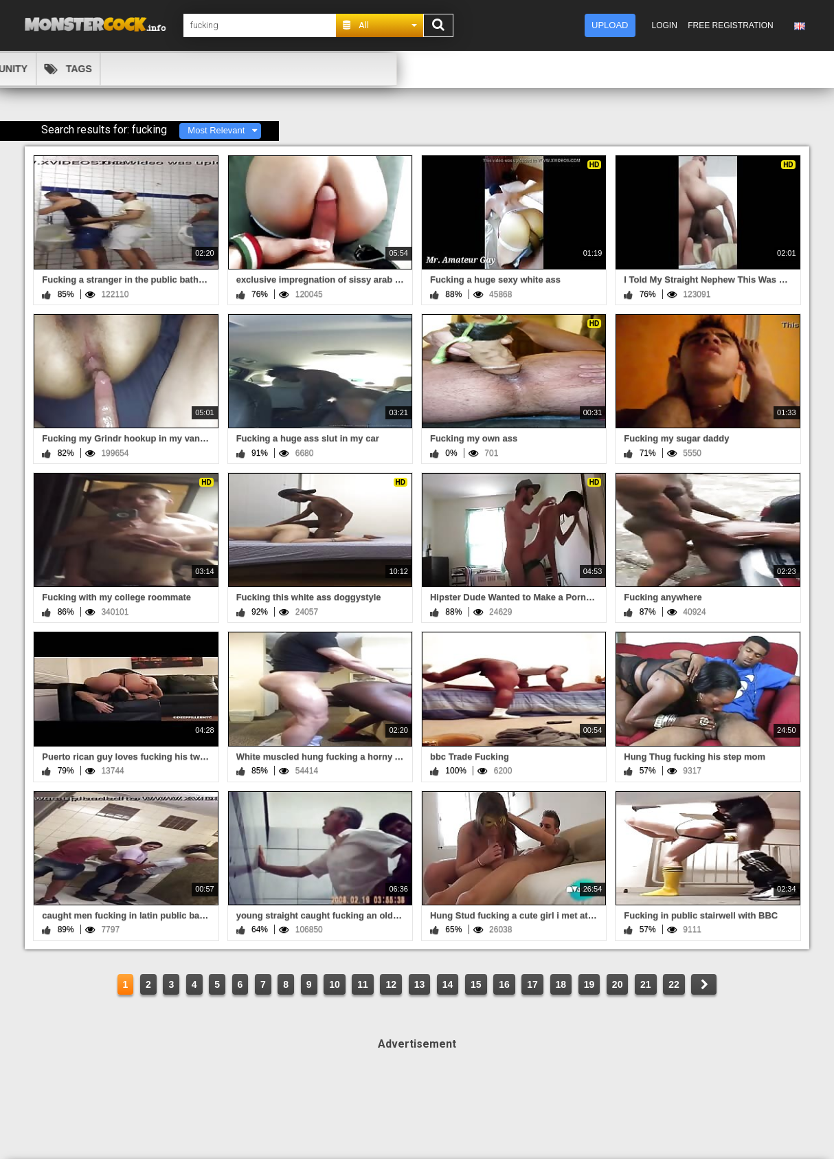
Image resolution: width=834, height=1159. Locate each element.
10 (334, 984)
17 (532, 984)
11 (362, 984)
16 (504, 984)
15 (476, 984)
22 (673, 984)
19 (589, 984)
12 (390, 984)
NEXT (704, 984)
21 (645, 984)
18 (561, 984)
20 (617, 984)
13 (419, 984)
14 (447, 984)
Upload (609, 25)
